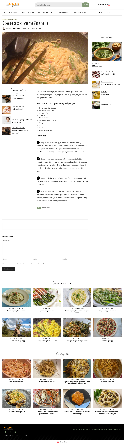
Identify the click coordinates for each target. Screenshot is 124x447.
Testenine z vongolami (16, 412)
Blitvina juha (97, 66)
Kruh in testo (107, 338)
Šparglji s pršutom (47, 311)
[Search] (85, 4)
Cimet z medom (18, 98)
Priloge (104, 101)
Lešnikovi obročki (108, 74)
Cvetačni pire (106, 104)
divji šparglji (46, 207)
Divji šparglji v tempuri (107, 311)
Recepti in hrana (16, 338)
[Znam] (13, 5)
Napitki (104, 91)
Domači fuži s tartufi (46, 381)
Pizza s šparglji (107, 341)
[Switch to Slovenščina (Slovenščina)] (62, 442)
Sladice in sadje (107, 71)
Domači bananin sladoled (110, 84)
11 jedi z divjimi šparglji (16, 341)
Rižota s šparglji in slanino (16, 311)
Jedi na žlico (97, 63)
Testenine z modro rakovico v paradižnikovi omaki (47, 413)
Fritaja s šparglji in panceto (47, 341)
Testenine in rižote (9, 19)
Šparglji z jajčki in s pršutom (77, 341)
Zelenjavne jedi (107, 308)
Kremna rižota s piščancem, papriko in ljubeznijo (77, 413)
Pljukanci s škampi (107, 381)
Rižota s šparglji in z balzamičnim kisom (77, 312)
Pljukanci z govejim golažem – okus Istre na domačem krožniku (77, 382)
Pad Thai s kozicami (16, 381)
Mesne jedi (46, 308)
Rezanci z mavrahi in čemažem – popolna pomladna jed (107, 413)
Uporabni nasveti (18, 95)
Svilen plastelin (18, 109)
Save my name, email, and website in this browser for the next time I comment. (24, 264)
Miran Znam (16, 28)
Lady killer (105, 94)
